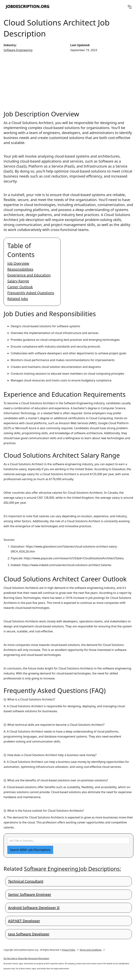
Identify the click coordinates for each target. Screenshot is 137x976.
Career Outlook (20, 286)
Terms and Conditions (91, 949)
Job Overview (18, 263)
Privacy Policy (68, 949)
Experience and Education (29, 275)
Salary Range (18, 281)
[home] (27, 6)
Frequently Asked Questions (30, 292)
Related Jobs (17, 298)
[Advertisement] (68, 81)
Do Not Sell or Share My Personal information (26, 958)
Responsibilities (20, 269)
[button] (130, 6)
